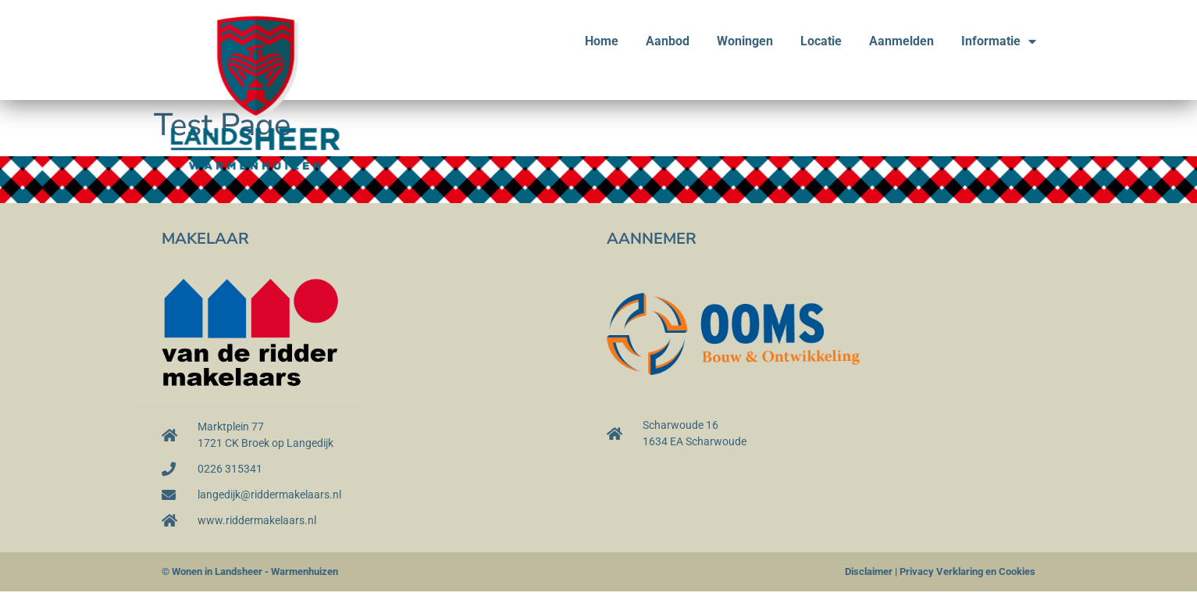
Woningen (745, 41)
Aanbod (667, 41)
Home (601, 41)
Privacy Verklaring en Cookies (967, 571)
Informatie (998, 41)
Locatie (821, 41)
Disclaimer (868, 571)
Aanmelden (901, 41)
